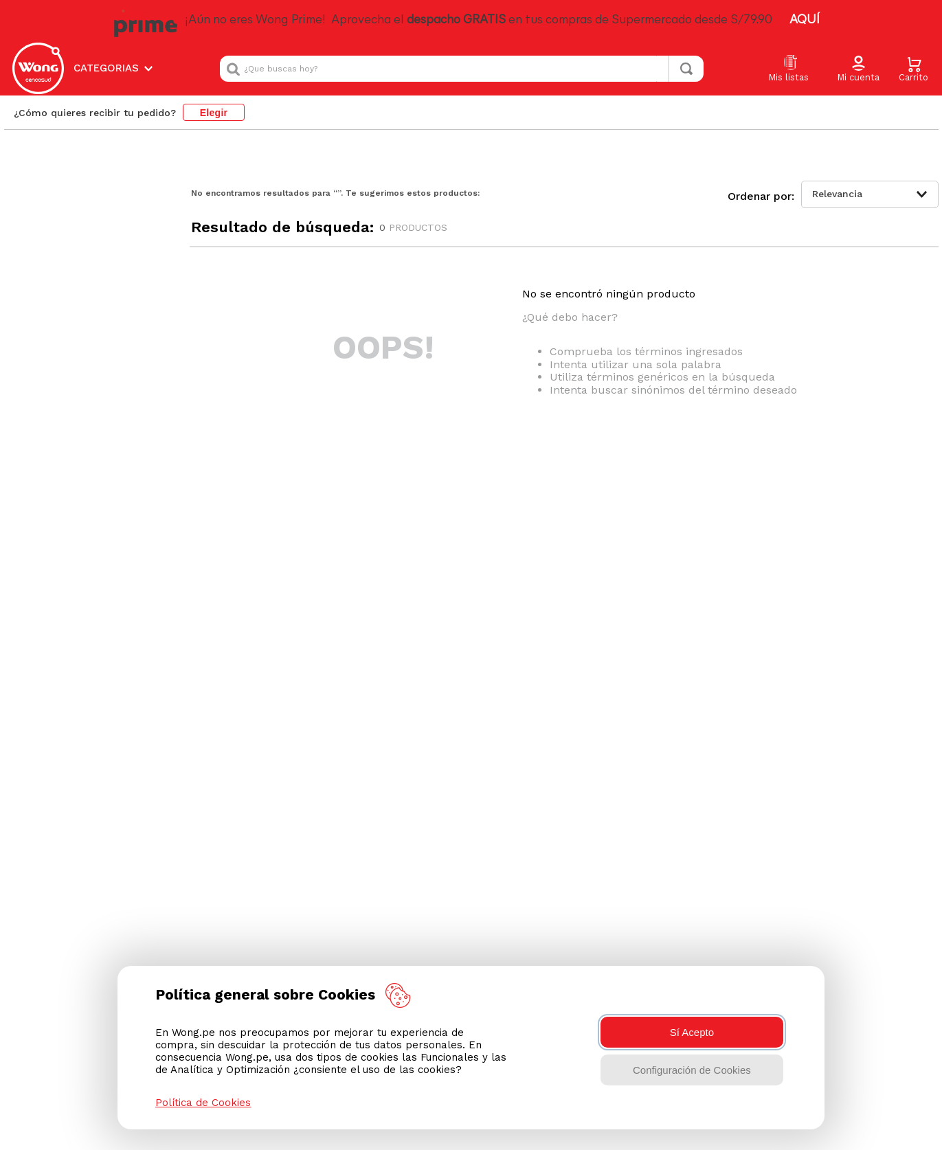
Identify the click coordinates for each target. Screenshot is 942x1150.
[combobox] (462, 69)
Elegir (214, 112)
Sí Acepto (692, 1032)
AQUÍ (804, 20)
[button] (858, 69)
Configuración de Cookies (692, 1070)
